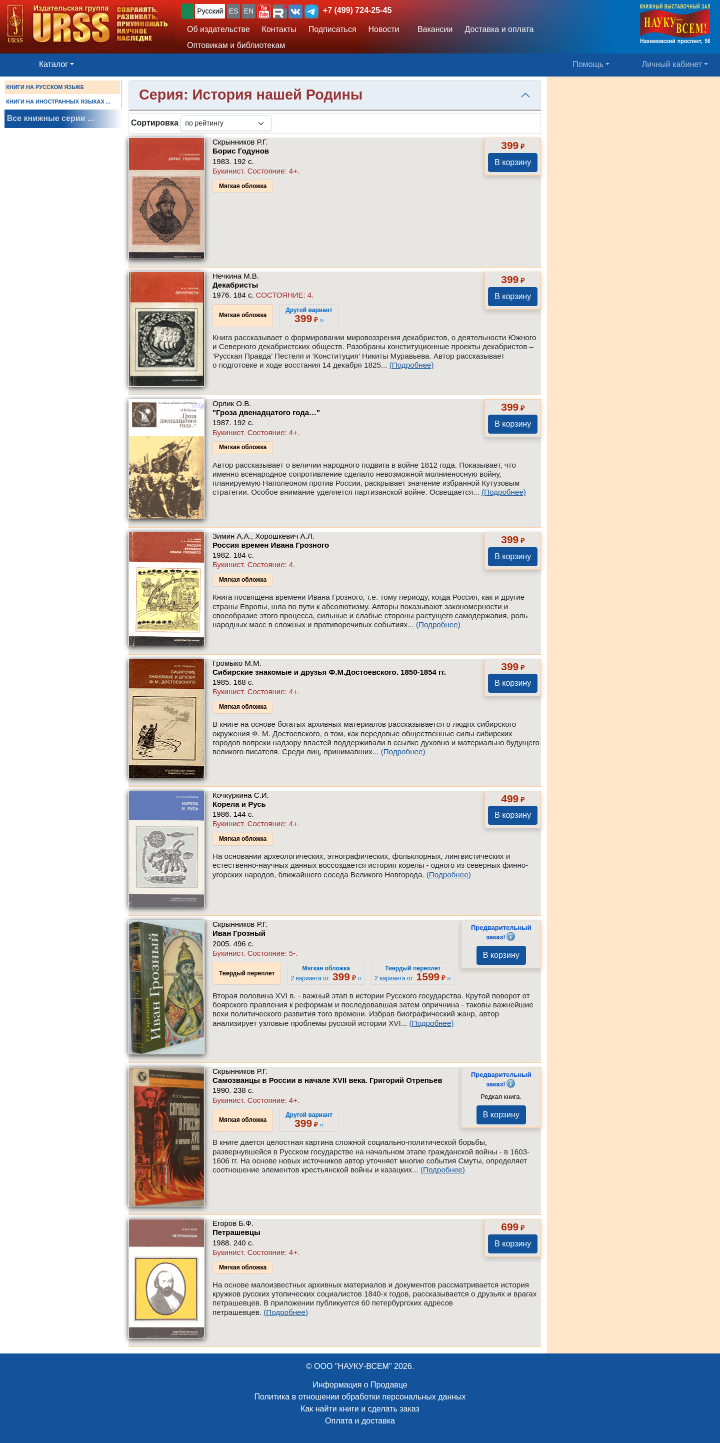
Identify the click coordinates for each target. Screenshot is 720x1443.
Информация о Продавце (359, 1384)
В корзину (512, 162)
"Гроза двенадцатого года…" (266, 412)
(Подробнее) (412, 365)
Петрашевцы (236, 1232)
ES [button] (233, 11)
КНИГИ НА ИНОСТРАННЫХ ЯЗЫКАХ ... (58, 102)
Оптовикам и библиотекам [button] (236, 45)
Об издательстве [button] (218, 29)
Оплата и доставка (360, 1420)
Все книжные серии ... (50, 118)
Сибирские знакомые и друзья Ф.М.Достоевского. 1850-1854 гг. (329, 672)
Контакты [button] (279, 29)
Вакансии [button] (432, 29)
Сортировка (154, 123)
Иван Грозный (239, 933)
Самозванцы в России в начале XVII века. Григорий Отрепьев (327, 1080)
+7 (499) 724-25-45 (357, 10)
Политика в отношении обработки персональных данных (360, 1396)
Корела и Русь (239, 804)
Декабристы (235, 285)
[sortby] (226, 123)
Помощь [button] (588, 64)
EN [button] (249, 11)
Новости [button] (384, 29)
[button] (264, 12)
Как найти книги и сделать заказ (360, 1408)
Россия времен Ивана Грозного (270, 545)
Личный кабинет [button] (672, 64)
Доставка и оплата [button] (499, 29)
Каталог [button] (53, 64)
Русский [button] (210, 11)
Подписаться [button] (332, 29)
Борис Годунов (240, 151)
